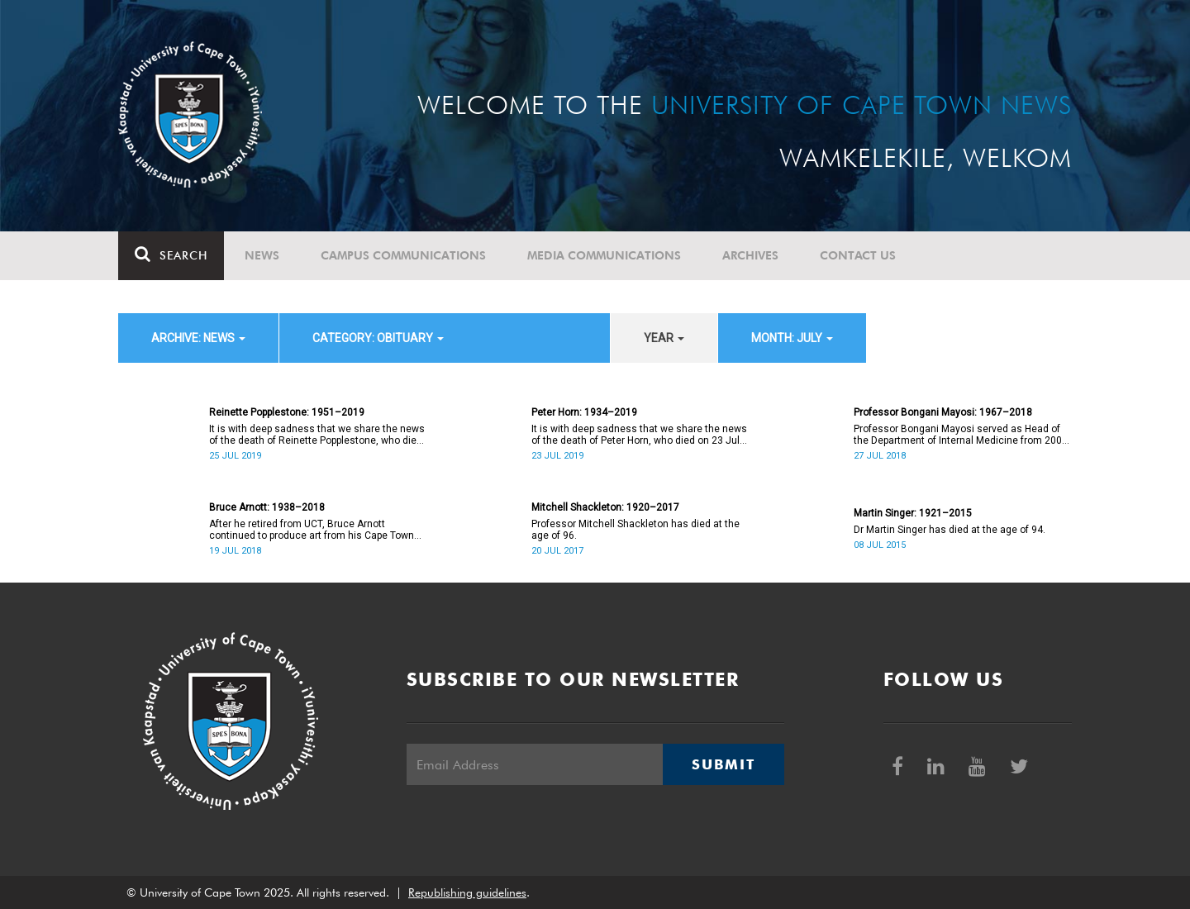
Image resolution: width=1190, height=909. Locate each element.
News (262, 255)
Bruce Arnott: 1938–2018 (267, 507)
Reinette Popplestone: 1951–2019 (286, 412)
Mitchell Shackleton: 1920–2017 (605, 507)
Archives (750, 255)
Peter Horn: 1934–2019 (584, 412)
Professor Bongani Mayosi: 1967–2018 (943, 412)
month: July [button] (792, 338)
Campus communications (403, 255)
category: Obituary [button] (378, 338)
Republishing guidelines (467, 892)
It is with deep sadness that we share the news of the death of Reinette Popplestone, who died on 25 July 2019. (317, 434)
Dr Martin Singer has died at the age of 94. (949, 529)
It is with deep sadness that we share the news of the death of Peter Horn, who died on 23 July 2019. (639, 434)
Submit (723, 764)
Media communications (604, 255)
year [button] (664, 338)
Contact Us (858, 255)
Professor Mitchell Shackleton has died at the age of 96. (635, 529)
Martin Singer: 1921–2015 (913, 513)
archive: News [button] (198, 338)
